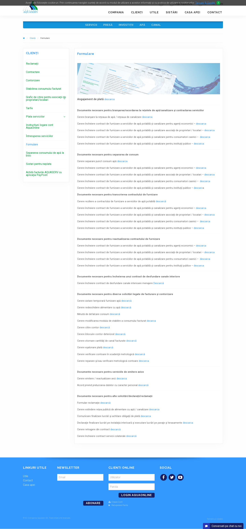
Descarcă (158, 284)
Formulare (32, 145)
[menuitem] (46, 65)
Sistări (171, 12)
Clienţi (137, 12)
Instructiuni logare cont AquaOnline (39, 127)
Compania (116, 12)
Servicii (90, 25)
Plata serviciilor (35, 117)
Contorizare (33, 81)
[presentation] (80, 491)
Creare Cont (115, 503)
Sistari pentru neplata (38, 165)
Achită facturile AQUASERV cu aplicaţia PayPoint (44, 175)
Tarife (29, 109)
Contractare (33, 73)
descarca (109, 100)
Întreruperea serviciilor (39, 137)
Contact (214, 12)
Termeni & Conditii (205, 2)
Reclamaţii (32, 64)
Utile (154, 12)
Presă (107, 25)
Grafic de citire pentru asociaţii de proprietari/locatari (46, 100)
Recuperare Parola (118, 506)
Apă (143, 25)
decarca (151, 322)
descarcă (161, 202)
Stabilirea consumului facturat (43, 90)
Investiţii (126, 25)
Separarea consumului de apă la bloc (45, 155)
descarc (198, 189)
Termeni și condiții (215, 519)
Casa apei (192, 12)
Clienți (33, 39)
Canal (157, 25)
